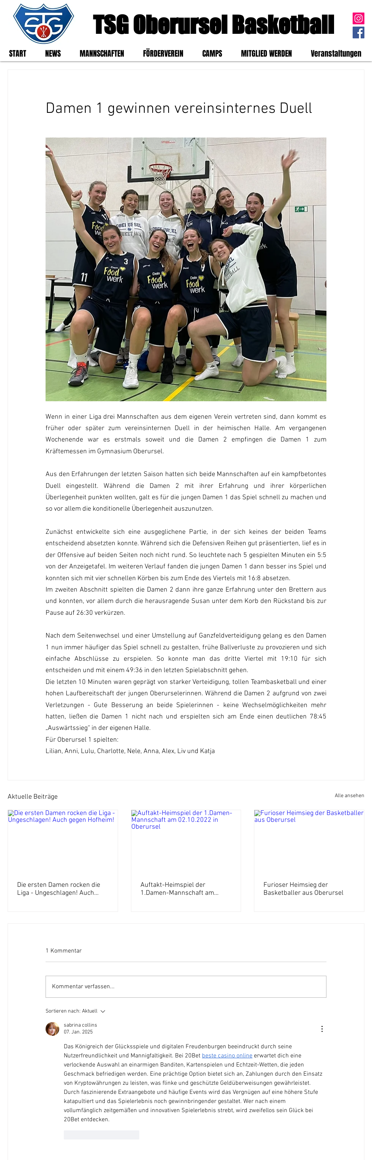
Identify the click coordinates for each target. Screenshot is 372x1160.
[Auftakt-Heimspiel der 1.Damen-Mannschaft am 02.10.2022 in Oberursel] (186, 841)
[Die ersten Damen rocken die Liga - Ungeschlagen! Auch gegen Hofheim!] (63, 841)
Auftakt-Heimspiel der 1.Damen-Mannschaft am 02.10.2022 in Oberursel (177, 889)
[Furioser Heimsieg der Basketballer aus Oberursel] (309, 841)
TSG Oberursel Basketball (213, 24)
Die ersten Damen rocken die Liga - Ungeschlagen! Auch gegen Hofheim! (58, 889)
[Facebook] (358, 32)
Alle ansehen (349, 796)
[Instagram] (358, 18)
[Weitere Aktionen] (321, 1028)
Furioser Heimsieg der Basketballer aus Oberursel (303, 889)
